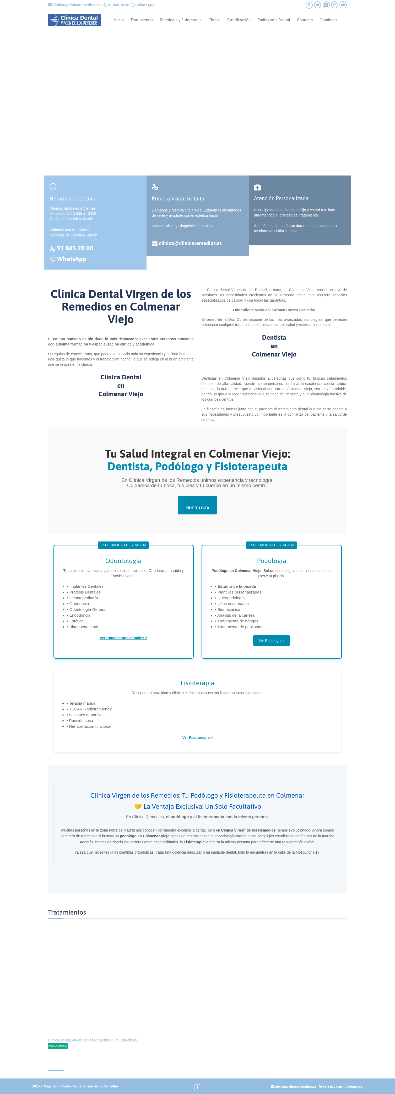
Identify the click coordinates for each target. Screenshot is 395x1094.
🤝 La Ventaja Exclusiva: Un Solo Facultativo (197, 806)
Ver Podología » (271, 640)
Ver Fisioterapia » (197, 737)
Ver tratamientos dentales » (123, 638)
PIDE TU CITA (197, 508)
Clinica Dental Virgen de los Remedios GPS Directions (92, 1040)
